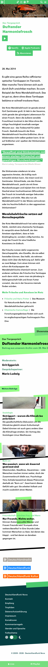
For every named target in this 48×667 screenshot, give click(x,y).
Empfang (9, 603)
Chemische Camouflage (16, 310)
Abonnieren (24, 53)
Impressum (10, 615)
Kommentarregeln (14, 624)
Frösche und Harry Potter (16, 298)
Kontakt (9, 599)
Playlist (36, 664)
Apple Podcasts (31, 48)
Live (12, 664)
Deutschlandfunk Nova (16, 594)
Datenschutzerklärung (16, 611)
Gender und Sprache (15, 628)
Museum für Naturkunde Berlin (35, 15)
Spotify (13, 48)
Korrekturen (11, 620)
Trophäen (9, 607)
